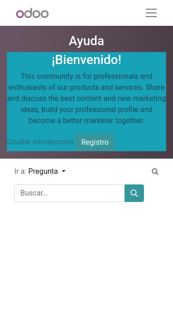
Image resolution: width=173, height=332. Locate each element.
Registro (94, 142)
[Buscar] (134, 193)
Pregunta (44, 171)
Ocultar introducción (40, 142)
